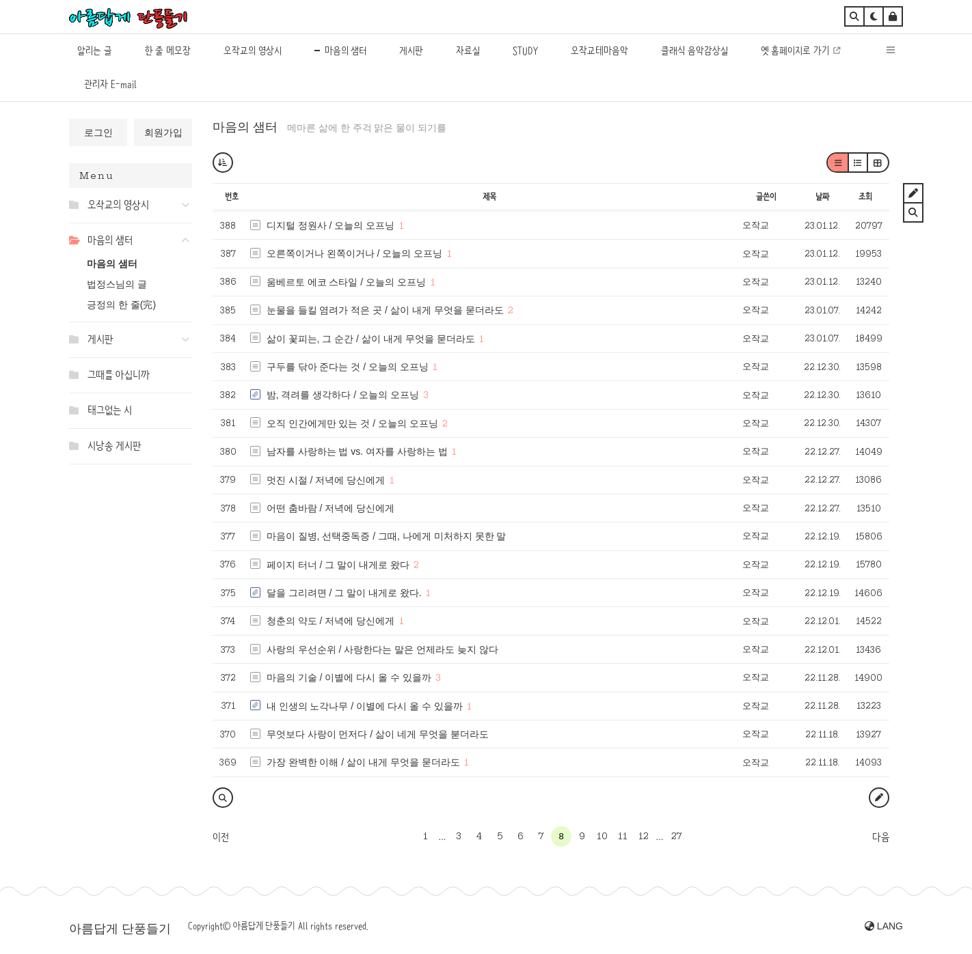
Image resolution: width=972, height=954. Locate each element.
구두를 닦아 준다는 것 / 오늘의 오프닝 (348, 366)
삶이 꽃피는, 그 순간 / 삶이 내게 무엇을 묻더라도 (371, 338)
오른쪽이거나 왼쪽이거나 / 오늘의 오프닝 (354, 253)
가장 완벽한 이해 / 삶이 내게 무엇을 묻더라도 (363, 762)
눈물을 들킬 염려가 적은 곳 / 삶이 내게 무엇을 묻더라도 (385, 310)
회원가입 (163, 132)
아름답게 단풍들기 (120, 929)
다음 (880, 837)
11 (622, 835)
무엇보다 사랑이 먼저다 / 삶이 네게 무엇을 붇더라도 (378, 734)
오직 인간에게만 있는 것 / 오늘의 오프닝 (352, 423)
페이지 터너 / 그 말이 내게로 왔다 (338, 564)
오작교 (755, 225)
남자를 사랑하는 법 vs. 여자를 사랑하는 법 (357, 451)
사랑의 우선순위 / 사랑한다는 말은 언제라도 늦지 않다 (382, 649)
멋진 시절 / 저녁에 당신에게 (326, 480)
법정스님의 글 (117, 284)
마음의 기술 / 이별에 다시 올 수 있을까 (349, 677)
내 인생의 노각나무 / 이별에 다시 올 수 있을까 (365, 706)
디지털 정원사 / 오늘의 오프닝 (330, 225)
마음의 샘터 (112, 263)
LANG (884, 926)
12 (643, 835)
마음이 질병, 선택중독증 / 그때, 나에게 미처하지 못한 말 (387, 536)
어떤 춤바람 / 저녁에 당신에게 (330, 508)
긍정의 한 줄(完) (121, 304)
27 (676, 835)
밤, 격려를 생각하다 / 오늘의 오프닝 (343, 394)
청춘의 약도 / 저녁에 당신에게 (330, 620)
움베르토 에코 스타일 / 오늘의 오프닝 (346, 282)
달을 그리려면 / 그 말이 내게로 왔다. (344, 592)
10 (602, 835)
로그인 (98, 132)
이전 (221, 837)
